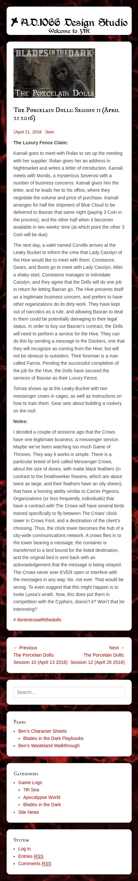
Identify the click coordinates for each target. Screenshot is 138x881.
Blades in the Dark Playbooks (53, 738)
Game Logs (30, 782)
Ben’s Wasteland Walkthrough (49, 745)
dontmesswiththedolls (39, 619)
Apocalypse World (42, 797)
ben (50, 131)
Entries (30, 856)
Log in (24, 848)
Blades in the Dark (42, 804)
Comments (34, 864)
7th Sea (31, 789)
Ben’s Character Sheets (42, 731)
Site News (28, 812)
